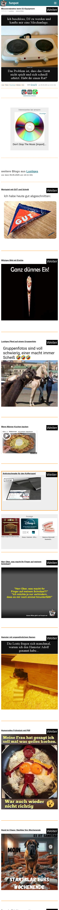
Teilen (7, 85)
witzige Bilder (20, 11)
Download (13, 85)
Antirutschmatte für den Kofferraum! (19, 474)
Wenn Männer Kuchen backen (14, 427)
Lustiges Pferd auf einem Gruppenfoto (18, 341)
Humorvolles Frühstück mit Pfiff (15, 730)
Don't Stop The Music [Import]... (29, 144)
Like (3, 85)
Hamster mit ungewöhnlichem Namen (18, 637)
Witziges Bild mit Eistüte (12, 260)
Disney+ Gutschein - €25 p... (29, 537)
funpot (14, 3)
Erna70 (34, 85)
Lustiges (11, 11)
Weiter (52, 10)
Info (23, 85)
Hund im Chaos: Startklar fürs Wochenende (21, 830)
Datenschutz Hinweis (29, 95)
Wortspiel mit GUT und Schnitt (15, 189)
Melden (18, 85)
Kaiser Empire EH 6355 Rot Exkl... (11, 536)
